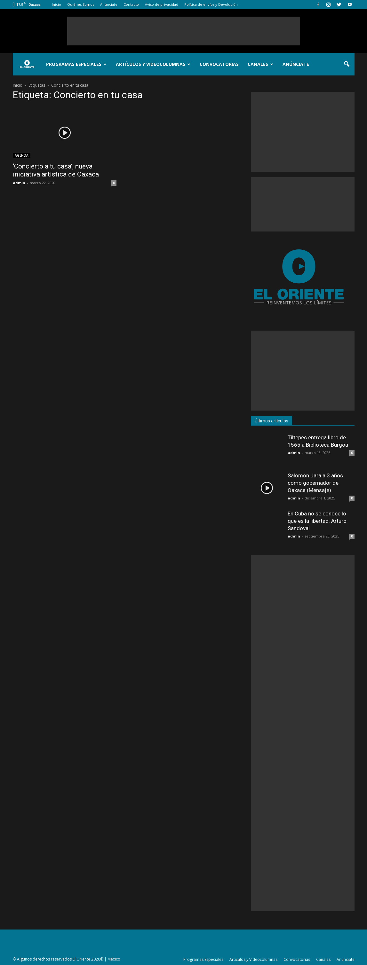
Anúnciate (108, 4)
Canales (260, 64)
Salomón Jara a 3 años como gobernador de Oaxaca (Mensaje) (315, 482)
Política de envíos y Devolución (211, 4)
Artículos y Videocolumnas (153, 64)
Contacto (131, 4)
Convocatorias (219, 64)
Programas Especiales (76, 64)
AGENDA (21, 155)
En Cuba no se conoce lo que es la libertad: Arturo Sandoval (317, 520)
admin (19, 182)
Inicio (56, 4)
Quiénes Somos (80, 4)
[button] (347, 64)
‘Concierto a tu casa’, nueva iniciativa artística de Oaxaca (56, 170)
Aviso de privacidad (161, 4)
